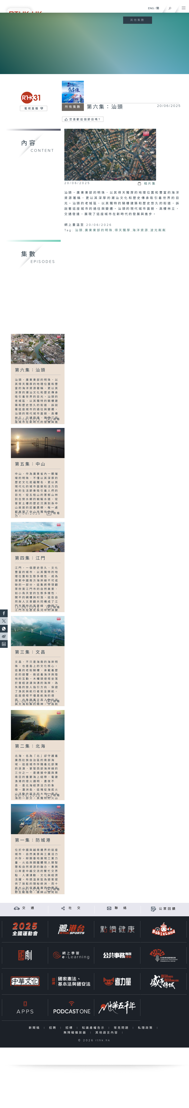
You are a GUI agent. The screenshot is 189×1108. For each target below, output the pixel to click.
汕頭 (79, 230)
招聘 (53, 1028)
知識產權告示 (94, 1028)
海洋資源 (141, 230)
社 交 (75, 908)
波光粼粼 (158, 230)
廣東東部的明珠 (99, 230)
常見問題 (122, 1028)
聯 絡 (121, 908)
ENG (151, 8)
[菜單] (183, 7)
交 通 (28, 908)
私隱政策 (146, 1028)
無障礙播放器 (76, 1032)
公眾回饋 (168, 909)
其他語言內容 (107, 1032)
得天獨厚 (123, 230)
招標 (70, 1028)
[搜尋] (170, 7)
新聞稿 (35, 1028)
